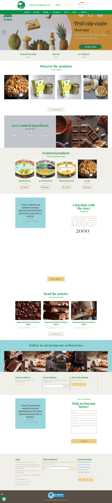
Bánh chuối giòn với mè (24, 181)
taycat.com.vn (54, 500)
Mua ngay (26, 187)
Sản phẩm (45, 12)
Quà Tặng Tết (57, 12)
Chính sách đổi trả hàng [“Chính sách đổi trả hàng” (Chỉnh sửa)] (84, 464)
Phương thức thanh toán (84, 467)
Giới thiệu (36, 12)
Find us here (56, 54)
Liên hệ (74, 12)
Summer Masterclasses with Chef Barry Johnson (28, 323)
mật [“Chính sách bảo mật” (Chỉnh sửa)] (87, 469)
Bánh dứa (42, 101)
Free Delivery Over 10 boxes (28, 54)
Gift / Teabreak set (83, 54)
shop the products (56, 279)
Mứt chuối (16, 101)
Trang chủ (27, 12)
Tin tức (66, 12)
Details (28, 57)
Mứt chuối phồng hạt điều (45, 181)
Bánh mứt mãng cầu (69, 101)
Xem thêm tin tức (56, 334)
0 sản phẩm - (84, 4)
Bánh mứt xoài (95, 101)
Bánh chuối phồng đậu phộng (66, 181)
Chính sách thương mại (83, 472)
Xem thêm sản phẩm (56, 109)
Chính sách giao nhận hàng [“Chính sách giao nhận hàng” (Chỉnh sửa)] (84, 462)
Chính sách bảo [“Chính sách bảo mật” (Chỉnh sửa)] (82, 469)
